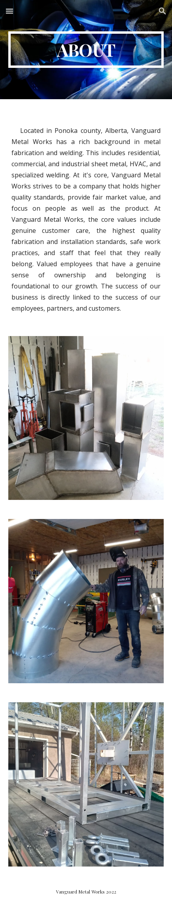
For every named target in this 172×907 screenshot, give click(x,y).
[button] (9, 11)
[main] (86, 49)
